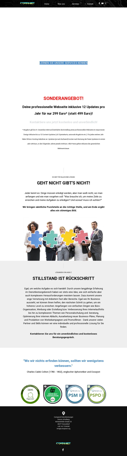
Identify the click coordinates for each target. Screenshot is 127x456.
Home (46, 4)
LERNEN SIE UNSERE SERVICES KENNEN (64, 63)
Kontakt (90, 4)
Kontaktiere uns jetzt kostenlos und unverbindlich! (63, 122)
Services (75, 4)
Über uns (61, 4)
